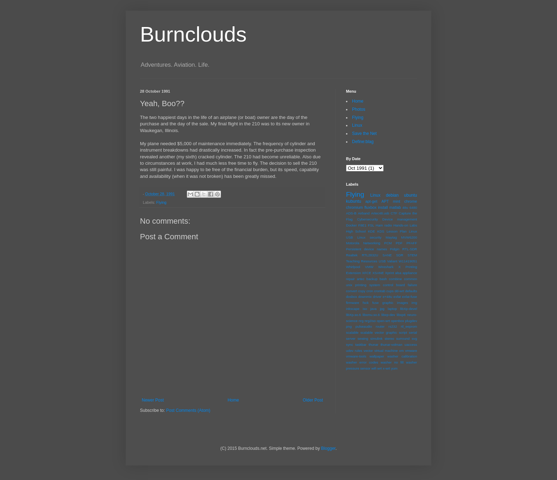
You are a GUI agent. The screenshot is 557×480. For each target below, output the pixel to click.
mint (396, 201)
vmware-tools (356, 356)
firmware (352, 303)
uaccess (411, 345)
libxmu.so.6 (371, 315)
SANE (387, 255)
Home (233, 400)
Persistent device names (366, 249)
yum (394, 368)
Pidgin (395, 249)
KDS (380, 231)
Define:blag (363, 141)
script (403, 332)
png (349, 326)
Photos (358, 109)
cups (390, 291)
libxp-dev (388, 315)
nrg (360, 321)
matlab (395, 207)
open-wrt (383, 321)
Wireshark (386, 267)
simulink (376, 338)
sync (349, 345)
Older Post (313, 400)
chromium (354, 207)
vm (401, 351)
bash (383, 279)
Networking (371, 243)
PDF (399, 243)
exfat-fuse (409, 297)
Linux (357, 125)
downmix (365, 297)
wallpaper (376, 356)
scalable (352, 332)
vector (368, 351)
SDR (399, 255)
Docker (351, 225)
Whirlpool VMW (359, 267)
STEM (412, 255)
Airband (363, 213)
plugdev (411, 321)
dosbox (351, 297)
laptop (392, 309)
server (351, 338)
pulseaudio (364, 326)
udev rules (354, 351)
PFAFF (411, 243)
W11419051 (408, 261)
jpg (382, 309)
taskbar (360, 345)
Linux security (369, 237)
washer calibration (402, 356)
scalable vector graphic (378, 332)
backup (372, 279)
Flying (161, 202)
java (373, 309)
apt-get (372, 201)
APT (385, 201)
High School (356, 231)
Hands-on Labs (405, 225)
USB (382, 261)
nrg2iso (369, 321)
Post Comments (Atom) (188, 410)
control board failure (400, 285)
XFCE (366, 273)
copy (361, 291)
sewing (363, 338)
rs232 (392, 326)
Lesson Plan (396, 231)
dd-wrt (399, 291)
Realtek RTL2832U (362, 255)
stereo (389, 338)
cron (369, 291)
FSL (371, 225)
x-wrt (386, 368)
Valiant (392, 261)
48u (405, 207)
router (380, 326)
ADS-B (351, 213)
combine (395, 279)
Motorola (352, 243)
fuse (375, 303)
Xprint (389, 273)
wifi (373, 368)
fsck (366, 303)
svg (414, 338)
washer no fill (392, 362)
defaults (411, 291)
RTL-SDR (409, 249)
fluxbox (370, 207)
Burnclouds (193, 34)
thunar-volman (391, 345)
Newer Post (153, 400)
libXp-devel (408, 309)
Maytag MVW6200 (401, 237)
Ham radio (383, 225)
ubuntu (410, 195)
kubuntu (353, 201)
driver (377, 297)
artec (360, 279)
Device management (399, 219)
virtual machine (386, 351)
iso (365, 309)
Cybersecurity (367, 219)
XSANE (378, 273)
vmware (411, 351)
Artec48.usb (380, 213)
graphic (387, 303)
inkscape (352, 309)
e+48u (387, 297)
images (402, 303)
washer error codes (362, 362)
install (383, 207)
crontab (379, 291)
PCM (387, 243)
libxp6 (401, 315)
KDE (371, 231)
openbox (397, 321)
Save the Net (364, 133)
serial (413, 332)
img (414, 303)
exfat (397, 297)
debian (392, 195)
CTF (394, 213)
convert (351, 291)
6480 (413, 207)
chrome (410, 201)
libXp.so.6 (353, 315)
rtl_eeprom (409, 326)
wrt (379, 368)
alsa (398, 273)
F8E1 (362, 225)
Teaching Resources (361, 261)
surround (403, 338)
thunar (373, 345)
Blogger (328, 448)
